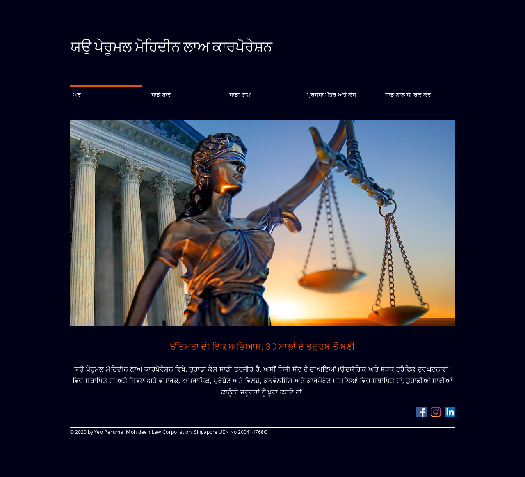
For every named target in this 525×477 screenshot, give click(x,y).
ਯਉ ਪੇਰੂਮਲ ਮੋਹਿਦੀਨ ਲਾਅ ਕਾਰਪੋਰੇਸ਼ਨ (171, 46)
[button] (184, 91)
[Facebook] (421, 412)
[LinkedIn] (450, 412)
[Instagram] (436, 412)
